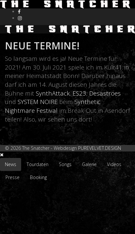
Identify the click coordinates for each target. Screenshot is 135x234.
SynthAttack (53, 93)
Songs (65, 164)
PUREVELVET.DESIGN (99, 148)
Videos (114, 164)
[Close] (2, 154)
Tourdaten (37, 164)
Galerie (89, 164)
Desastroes (105, 93)
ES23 (79, 93)
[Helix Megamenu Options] (112, 28)
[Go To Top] (0, 187)
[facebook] (19, 11)
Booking (38, 177)
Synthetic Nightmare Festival (53, 106)
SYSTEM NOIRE (38, 102)
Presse (13, 177)
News (10, 164)
